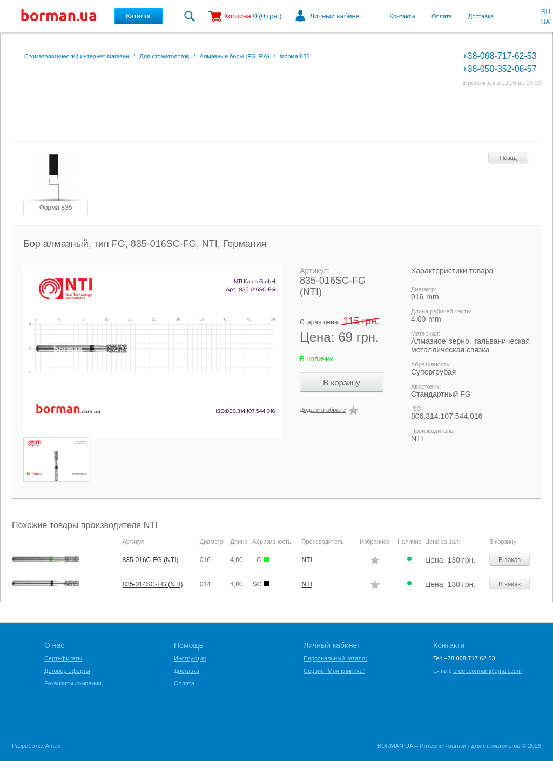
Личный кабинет (336, 16)
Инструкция (190, 658)
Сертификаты (63, 658)
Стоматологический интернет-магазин (76, 56)
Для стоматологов (164, 56)
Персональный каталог (335, 658)
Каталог (138, 16)
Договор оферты (67, 670)
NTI (417, 438)
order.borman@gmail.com (487, 670)
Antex (52, 746)
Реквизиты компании (73, 683)
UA (545, 22)
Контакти (448, 645)
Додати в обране (323, 409)
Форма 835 (295, 56)
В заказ (509, 560)
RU (545, 12)
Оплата (441, 16)
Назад (508, 158)
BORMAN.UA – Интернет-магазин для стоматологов (449, 746)
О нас (54, 645)
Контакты (403, 16)
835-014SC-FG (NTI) (153, 584)
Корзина (237, 16)
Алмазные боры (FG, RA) (234, 56)
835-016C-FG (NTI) (151, 560)
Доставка (481, 16)
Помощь (188, 645)
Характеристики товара (452, 270)
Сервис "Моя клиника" (334, 670)
